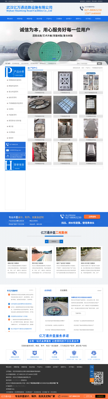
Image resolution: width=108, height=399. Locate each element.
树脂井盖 (29, 18)
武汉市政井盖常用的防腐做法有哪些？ (55, 321)
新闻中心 (78, 18)
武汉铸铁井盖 (15, 63)
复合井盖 (39, 18)
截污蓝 (11, 126)
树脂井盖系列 (13, 86)
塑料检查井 (43, 63)
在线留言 (88, 1)
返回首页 (82, 1)
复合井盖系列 (13, 91)
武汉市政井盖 (24, 63)
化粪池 (11, 109)
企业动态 (47, 290)
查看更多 (54, 241)
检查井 (11, 138)
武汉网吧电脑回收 (19, 392)
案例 (92, 371)
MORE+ (31, 290)
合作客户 (69, 18)
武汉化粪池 (54, 392)
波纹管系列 (13, 97)
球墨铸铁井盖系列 (15, 80)
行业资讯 (63, 290)
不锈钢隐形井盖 (52, 63)
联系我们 (100, 1)
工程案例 (59, 18)
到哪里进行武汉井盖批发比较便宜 (81, 297)
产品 (92, 367)
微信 (91, 376)
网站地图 (94, 1)
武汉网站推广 (29, 392)
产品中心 (49, 18)
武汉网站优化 (17, 380)
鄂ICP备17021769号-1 (19, 386)
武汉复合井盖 (34, 63)
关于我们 (88, 18)
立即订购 (89, 396)
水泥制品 (12, 132)
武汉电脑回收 (9, 392)
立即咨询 (92, 217)
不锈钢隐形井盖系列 (16, 103)
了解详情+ (78, 313)
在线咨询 (100, 396)
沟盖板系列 (13, 115)
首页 (83, 68)
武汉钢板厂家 (45, 392)
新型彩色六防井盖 (15, 120)
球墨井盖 (19, 18)
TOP (92, 380)
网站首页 (10, 18)
